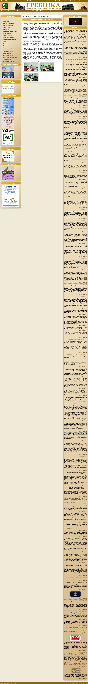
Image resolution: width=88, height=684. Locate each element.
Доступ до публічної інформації (11, 43)
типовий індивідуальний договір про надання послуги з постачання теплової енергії (75, 662)
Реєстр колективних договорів (11, 45)
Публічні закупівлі (7, 35)
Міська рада (6, 21)
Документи (6, 29)
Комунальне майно (8, 55)
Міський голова (7, 19)
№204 (66, 541)
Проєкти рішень (7, 27)
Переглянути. (69, 528)
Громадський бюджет (8, 51)
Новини (27, 16)
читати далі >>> (83, 34)
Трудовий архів (7, 59)
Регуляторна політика (8, 37)
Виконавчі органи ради (9, 23)
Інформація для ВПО (8, 61)
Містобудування (7, 53)
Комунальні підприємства (9, 39)
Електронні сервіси (8, 25)
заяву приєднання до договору (77, 664)
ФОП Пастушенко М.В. (34, 39)
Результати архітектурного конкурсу (39, 16)
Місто (4, 41)
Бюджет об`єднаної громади (10, 31)
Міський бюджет (7, 33)
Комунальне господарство (10, 57)
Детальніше (68, 521)
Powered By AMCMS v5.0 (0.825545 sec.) (78, 683)
